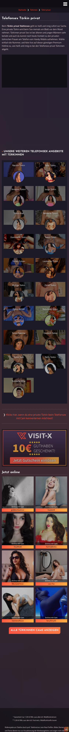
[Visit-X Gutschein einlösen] (34, 448)
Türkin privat (46, 9)
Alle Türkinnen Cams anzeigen (35, 630)
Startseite (22, 9)
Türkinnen (33, 9)
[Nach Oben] (66, 729)
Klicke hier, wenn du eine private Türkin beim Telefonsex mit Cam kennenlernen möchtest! (36, 416)
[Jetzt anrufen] (34, 71)
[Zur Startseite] (34, 3)
